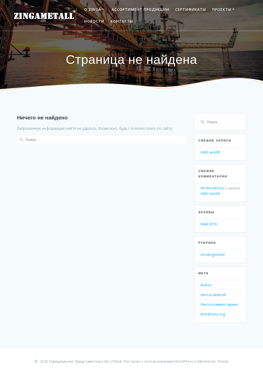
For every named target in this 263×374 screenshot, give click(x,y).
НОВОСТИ (94, 21)
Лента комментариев (219, 304)
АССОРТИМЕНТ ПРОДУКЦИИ (140, 9)
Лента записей (213, 294)
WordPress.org (212, 314)
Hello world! (210, 152)
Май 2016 (208, 223)
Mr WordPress (212, 188)
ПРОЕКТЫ (221, 9)
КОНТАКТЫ (121, 21)
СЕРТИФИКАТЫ (190, 9)
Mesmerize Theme (213, 361)
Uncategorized (212, 254)
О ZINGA (92, 9)
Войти (205, 284)
